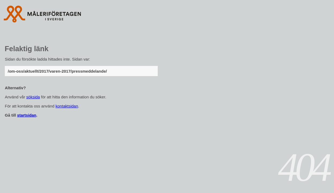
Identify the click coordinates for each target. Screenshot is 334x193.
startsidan (26, 115)
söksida (33, 97)
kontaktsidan (66, 106)
